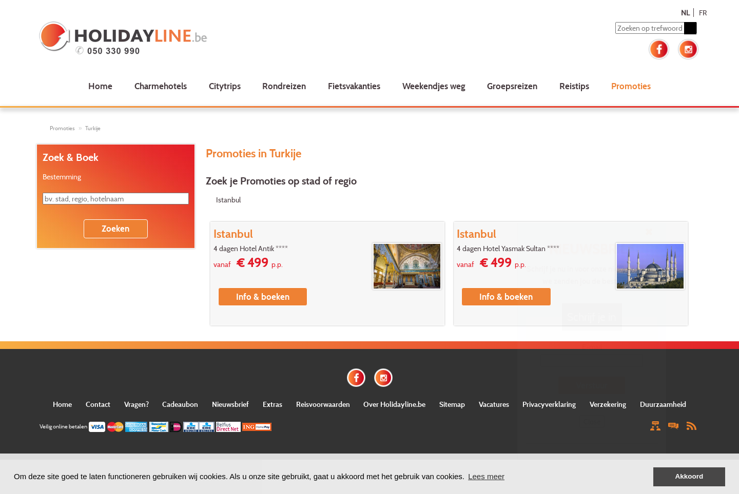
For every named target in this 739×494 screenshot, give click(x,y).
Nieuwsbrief (230, 404)
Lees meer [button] (486, 476)
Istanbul (228, 199)
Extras (272, 404)
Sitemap (452, 404)
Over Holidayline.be (394, 404)
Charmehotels (160, 85)
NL (685, 12)
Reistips (574, 85)
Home (100, 85)
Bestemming (62, 176)
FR (703, 12)
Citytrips (225, 85)
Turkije (93, 128)
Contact (98, 404)
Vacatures (494, 404)
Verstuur (592, 385)
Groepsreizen (512, 85)
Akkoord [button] (689, 476)
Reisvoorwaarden (323, 404)
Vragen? (136, 404)
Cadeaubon (180, 404)
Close (592, 421)
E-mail (592, 346)
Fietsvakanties (354, 85)
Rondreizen (284, 85)
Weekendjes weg (433, 85)
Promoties (631, 85)
